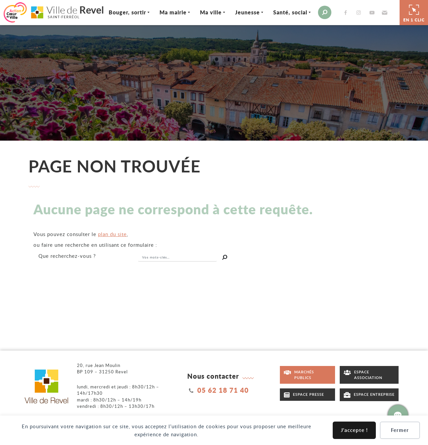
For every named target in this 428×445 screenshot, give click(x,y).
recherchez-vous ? (67, 255)
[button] (380, 12)
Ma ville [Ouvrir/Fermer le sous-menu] (207, 12)
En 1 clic (414, 12)
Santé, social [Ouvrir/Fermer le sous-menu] (286, 12)
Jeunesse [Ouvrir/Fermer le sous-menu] (243, 12)
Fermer (400, 430)
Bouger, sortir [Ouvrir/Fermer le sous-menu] (123, 12)
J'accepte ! (354, 430)
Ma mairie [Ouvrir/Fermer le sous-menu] (169, 12)
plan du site (112, 233)
